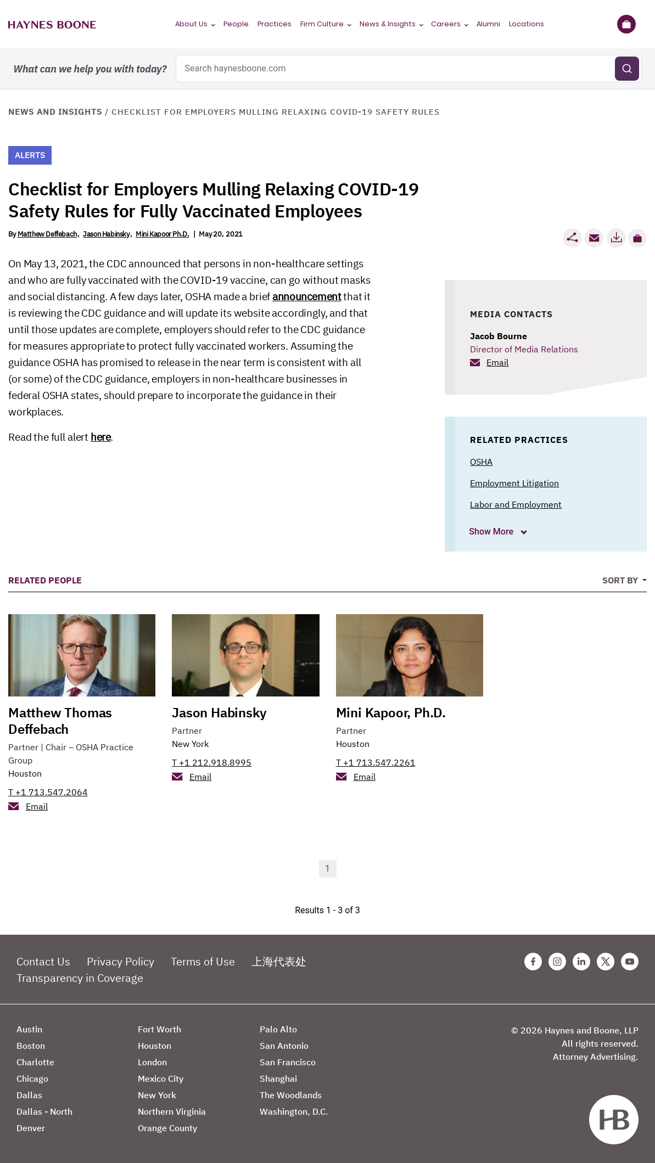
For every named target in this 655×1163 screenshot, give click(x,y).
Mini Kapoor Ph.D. (162, 234)
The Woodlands (291, 1094)
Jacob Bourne (498, 335)
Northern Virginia (172, 1111)
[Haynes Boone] (52, 24)
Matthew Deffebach (47, 234)
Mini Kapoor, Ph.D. (391, 712)
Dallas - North (44, 1111)
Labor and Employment (516, 504)
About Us (191, 24)
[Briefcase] (626, 24)
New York (190, 743)
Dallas (29, 1094)
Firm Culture (322, 24)
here (100, 436)
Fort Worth (159, 1029)
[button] (637, 238)
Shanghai (278, 1078)
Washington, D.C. (294, 1111)
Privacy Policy (120, 961)
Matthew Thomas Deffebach (60, 720)
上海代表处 (278, 961)
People (236, 24)
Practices (274, 24)
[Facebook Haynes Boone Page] (533, 961)
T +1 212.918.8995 (211, 762)
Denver (30, 1127)
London (152, 1062)
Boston (30, 1045)
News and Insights (55, 111)
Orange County (167, 1127)
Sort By (621, 580)
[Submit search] (627, 69)
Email (497, 362)
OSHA (481, 461)
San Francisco (288, 1062)
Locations (526, 24)
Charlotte (35, 1062)
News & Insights (388, 24)
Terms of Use (203, 961)
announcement (306, 296)
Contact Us (43, 961)
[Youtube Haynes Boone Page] (630, 961)
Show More (492, 531)
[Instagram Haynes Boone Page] (557, 961)
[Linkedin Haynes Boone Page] (581, 961)
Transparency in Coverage (79, 977)
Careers (446, 24)
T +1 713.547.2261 (376, 762)
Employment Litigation (514, 482)
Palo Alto (278, 1029)
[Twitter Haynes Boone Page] (605, 961)
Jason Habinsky (106, 234)
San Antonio (284, 1045)
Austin (29, 1029)
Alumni (488, 24)
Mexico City (160, 1078)
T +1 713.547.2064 (48, 791)
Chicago (32, 1078)
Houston (25, 773)
